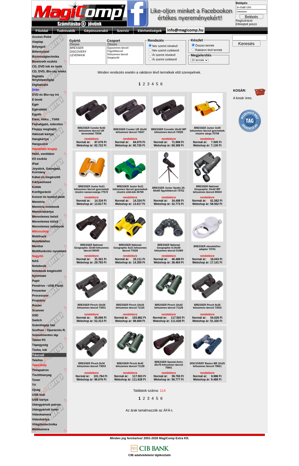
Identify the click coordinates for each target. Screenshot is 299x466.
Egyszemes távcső (125, 48)
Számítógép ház (43, 325)
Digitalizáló (40, 84)
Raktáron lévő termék (208, 50)
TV (34, 385)
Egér (35, 104)
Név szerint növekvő (165, 46)
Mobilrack (39, 236)
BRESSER (87, 48)
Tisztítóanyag (42, 375)
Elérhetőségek (150, 31)
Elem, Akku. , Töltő (45, 119)
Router (37, 305)
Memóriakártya (43, 211)
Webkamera (40, 429)
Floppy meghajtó (44, 129)
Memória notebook (45, 206)
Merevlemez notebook (48, 226)
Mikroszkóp (40, 231)
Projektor (38, 300)
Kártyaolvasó (41, 182)
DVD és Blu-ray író (45, 94)
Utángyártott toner (45, 409)
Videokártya (40, 419)
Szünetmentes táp (45, 335)
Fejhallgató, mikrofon (47, 124)
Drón (35, 89)
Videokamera (41, 414)
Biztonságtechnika (45, 56)
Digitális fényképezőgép (43, 78)
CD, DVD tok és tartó (47, 66)
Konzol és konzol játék (48, 197)
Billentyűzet (40, 51)
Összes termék (204, 45)
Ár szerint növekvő (164, 55)
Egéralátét (39, 109)
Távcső (38, 355)
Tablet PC (39, 340)
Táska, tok (39, 350)
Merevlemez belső (45, 216)
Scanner (38, 310)
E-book (37, 99)
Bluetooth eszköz (44, 61)
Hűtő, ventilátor (43, 154)
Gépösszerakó (96, 31)
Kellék (36, 187)
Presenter (39, 290)
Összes (87, 44)
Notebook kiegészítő (47, 271)
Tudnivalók (66, 31)
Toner (36, 380)
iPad (35, 163)
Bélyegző (38, 46)
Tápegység (40, 345)
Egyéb (36, 114)
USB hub (38, 394)
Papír (36, 280)
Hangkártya (40, 139)
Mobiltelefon (41, 241)
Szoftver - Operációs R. (49, 330)
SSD (35, 315)
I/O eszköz (39, 159)
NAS (35, 261)
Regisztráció (244, 20)
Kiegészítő (125, 57)
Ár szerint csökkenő (164, 59)
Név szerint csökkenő (165, 50)
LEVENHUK (87, 55)
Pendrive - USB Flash (47, 285)
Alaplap (37, 41)
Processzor (40, 295)
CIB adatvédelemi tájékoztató (149, 455)
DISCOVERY (87, 52)
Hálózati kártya (43, 134)
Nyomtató (39, 276)
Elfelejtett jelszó (246, 24)
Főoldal (42, 31)
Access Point (41, 37)
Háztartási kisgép (44, 149)
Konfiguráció (41, 192)
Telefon (37, 360)
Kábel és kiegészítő (46, 177)
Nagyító (37, 256)
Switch (37, 320)
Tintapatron (40, 370)
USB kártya (40, 399)
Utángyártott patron (46, 404)
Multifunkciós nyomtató (49, 251)
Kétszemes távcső (125, 54)
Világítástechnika (44, 424)
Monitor (37, 246)
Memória (38, 202)
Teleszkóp (39, 365)
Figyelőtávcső (125, 51)
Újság (36, 390)
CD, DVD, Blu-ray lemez (49, 71)
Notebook (39, 266)
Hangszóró (40, 144)
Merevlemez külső (45, 221)
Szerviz (123, 31)
